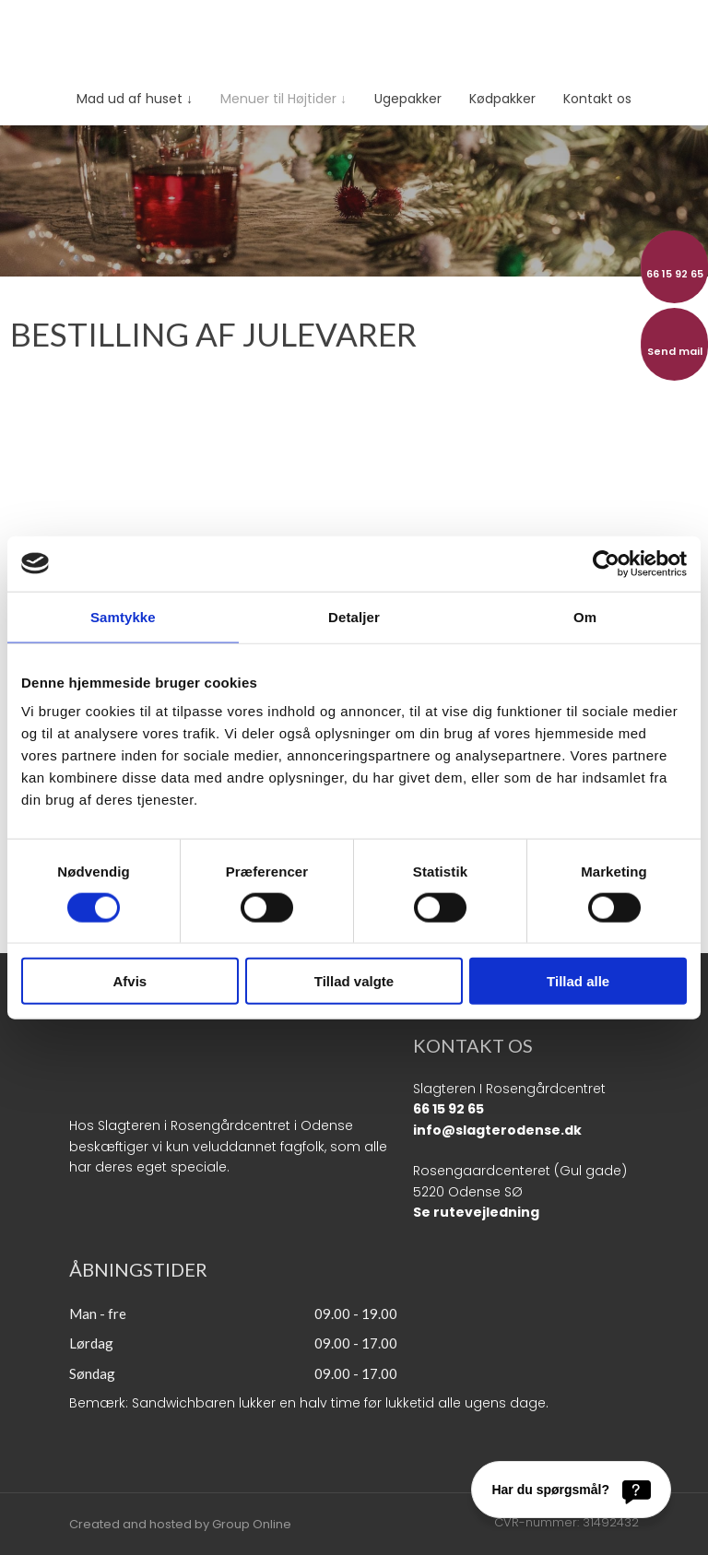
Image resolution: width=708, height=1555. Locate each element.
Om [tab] (584, 616)
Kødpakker (502, 98)
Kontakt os (597, 98)
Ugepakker (408, 98)
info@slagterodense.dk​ (497, 1130)
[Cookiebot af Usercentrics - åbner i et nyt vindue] (606, 563)
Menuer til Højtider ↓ (283, 98)
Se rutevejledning (476, 1212)
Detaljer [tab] (354, 616)
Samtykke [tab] (123, 616)
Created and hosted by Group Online (180, 1524)
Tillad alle (578, 981)
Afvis (129, 981)
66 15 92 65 (448, 1109)
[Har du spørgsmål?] (571, 1489)
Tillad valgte (354, 981)
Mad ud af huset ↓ (135, 98)
